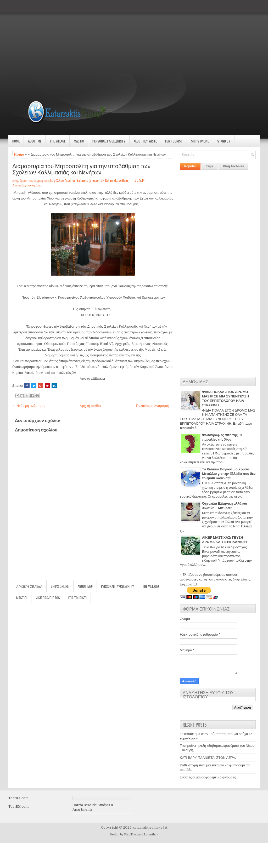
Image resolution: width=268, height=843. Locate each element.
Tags (209, 166)
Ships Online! (60, 586)
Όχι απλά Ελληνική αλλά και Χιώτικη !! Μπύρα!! (224, 506)
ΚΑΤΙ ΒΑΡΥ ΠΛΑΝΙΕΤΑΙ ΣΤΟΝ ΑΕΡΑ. (208, 758)
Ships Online (200, 141)
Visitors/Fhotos (48, 597)
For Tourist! (77, 597)
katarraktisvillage (147, 827)
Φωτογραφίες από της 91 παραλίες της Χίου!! (222, 437)
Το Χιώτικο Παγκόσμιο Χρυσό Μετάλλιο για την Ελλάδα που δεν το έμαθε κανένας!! (228, 473)
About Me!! (85, 586)
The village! (150, 586)
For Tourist (174, 141)
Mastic (79, 141)
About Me (34, 141)
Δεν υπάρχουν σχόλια (27, 184)
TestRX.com (18, 798)
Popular (190, 166)
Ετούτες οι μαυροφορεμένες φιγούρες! (208, 777)
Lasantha (150, 834)
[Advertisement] (134, 36)
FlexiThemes (133, 834)
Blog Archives (233, 166)
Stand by (223, 141)
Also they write (145, 141)
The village (57, 141)
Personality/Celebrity (108, 141)
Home (16, 141)
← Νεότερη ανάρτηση (28, 406)
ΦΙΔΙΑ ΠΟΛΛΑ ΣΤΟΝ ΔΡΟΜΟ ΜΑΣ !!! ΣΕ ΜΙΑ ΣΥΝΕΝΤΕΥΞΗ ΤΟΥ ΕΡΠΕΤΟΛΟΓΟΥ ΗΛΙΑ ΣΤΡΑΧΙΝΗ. (225, 398)
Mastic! (21, 597)
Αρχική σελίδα (90, 406)
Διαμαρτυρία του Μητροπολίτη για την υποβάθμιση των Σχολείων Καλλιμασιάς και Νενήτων (81, 168)
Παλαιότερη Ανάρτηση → (155, 406)
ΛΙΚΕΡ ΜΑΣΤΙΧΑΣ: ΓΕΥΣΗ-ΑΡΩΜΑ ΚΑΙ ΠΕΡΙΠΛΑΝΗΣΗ (224, 540)
